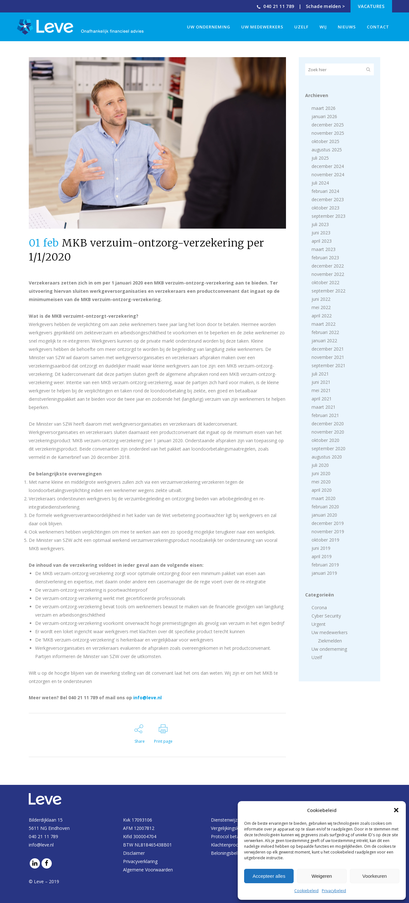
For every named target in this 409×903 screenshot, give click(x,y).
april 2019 (322, 556)
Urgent (319, 624)
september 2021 (328, 365)
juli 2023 (320, 224)
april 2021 (322, 399)
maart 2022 (324, 324)
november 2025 (328, 133)
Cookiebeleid (306, 890)
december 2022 (328, 266)
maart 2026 (324, 108)
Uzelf (317, 657)
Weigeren (322, 876)
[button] (396, 810)
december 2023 (328, 199)
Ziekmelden (330, 641)
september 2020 (328, 448)
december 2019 (328, 523)
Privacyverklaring (140, 861)
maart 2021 (324, 407)
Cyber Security (326, 616)
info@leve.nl (147, 697)
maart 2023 (324, 249)
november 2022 (328, 274)
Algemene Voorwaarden (148, 870)
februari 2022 (325, 332)
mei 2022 (321, 307)
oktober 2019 (325, 540)
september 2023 (328, 216)
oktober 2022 (325, 282)
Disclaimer (134, 853)
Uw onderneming (329, 649)
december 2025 (328, 125)
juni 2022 (321, 299)
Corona (319, 607)
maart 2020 (324, 498)
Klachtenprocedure (230, 845)
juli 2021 (320, 374)
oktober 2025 (325, 141)
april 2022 (322, 316)
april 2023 (322, 241)
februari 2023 (325, 257)
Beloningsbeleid (227, 853)
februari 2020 (325, 507)
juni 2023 (321, 233)
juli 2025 (320, 158)
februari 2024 (325, 191)
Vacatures (371, 6)
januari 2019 (324, 573)
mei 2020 (321, 482)
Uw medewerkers (330, 632)
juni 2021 (321, 382)
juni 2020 (321, 473)
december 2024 (328, 166)
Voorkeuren (374, 876)
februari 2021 (325, 415)
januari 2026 (324, 116)
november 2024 (328, 174)
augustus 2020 (327, 457)
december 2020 (328, 424)
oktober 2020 (325, 440)
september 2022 (328, 291)
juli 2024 (320, 183)
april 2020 (322, 490)
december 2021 (328, 349)
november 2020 (328, 432)
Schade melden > (325, 6)
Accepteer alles (268, 876)
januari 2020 (324, 515)
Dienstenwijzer (226, 820)
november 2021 (328, 357)
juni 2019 (321, 548)
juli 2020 (320, 465)
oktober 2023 (325, 208)
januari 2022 (324, 341)
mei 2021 (321, 390)
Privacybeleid (334, 890)
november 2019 (328, 531)
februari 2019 (325, 565)
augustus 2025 (327, 150)
